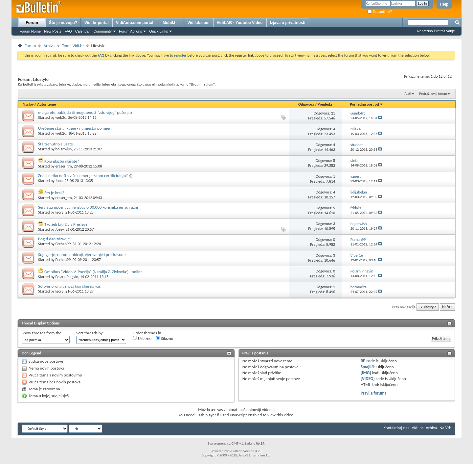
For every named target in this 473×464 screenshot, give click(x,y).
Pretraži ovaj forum (433, 93)
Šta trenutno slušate (55, 144)
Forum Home (30, 31)
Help (444, 4)
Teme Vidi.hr (73, 45)
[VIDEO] (368, 378)
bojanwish (64, 149)
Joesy (60, 229)
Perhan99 (63, 244)
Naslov (28, 104)
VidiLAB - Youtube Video (240, 22)
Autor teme (46, 104)
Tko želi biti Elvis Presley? (66, 224)
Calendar (82, 31)
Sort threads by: (90, 332)
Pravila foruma (374, 393)
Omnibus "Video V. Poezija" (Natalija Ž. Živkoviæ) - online (93, 271)
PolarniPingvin (67, 276)
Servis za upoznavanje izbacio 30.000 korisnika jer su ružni (88, 207)
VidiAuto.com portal (134, 22)
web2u (61, 117)
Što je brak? (54, 192)
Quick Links (158, 31)
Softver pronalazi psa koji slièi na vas (69, 286)
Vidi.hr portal (96, 22)
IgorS (60, 212)
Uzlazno (142, 338)
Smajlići (367, 366)
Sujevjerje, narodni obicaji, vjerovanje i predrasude (81, 254)
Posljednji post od (366, 104)
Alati (407, 93)
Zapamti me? (380, 11)
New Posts (52, 31)
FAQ (68, 31)
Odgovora (306, 104)
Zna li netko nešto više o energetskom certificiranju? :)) (85, 175)
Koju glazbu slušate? (61, 161)
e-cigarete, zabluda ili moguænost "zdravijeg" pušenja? (85, 112)
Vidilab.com (199, 22)
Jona (59, 180)
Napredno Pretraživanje (436, 31)
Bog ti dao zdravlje (54, 238)
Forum (32, 22)
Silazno (164, 338)
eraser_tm (64, 166)
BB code (368, 360)
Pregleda (325, 104)
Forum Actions (130, 31)
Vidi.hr (417, 427)
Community (102, 31)
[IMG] (366, 372)
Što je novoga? (63, 22)
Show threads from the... (43, 332)
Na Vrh (447, 307)
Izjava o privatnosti (287, 22)
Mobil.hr (170, 22)
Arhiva (49, 45)
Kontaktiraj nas (396, 427)
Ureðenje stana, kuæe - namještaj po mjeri (75, 128)
